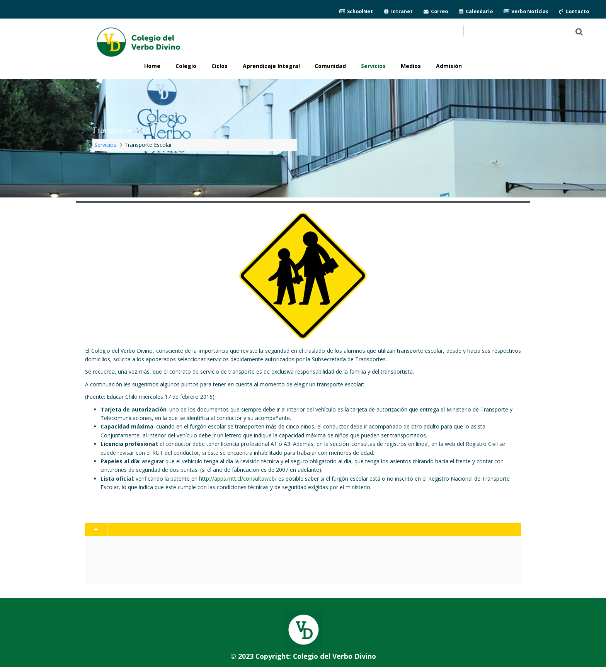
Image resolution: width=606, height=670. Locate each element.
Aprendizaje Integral (271, 66)
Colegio (185, 66)
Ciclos (219, 66)
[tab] (303, 529)
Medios (411, 66)
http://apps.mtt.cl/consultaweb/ (238, 478)
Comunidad (330, 66)
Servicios (373, 66)
